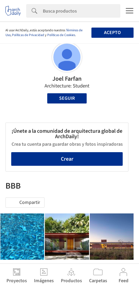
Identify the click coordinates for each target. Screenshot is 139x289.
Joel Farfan (67, 79)
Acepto (112, 32)
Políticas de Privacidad (28, 35)
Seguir (67, 98)
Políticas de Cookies (61, 35)
